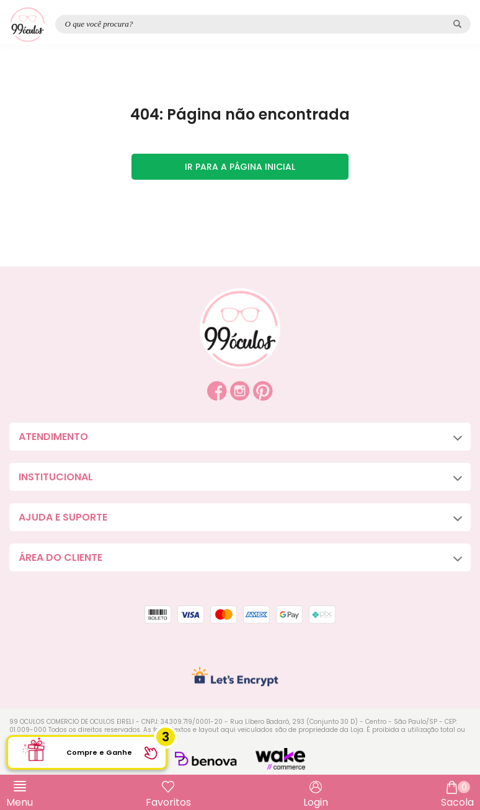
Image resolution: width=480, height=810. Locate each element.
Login (315, 802)
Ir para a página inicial (240, 167)
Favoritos (168, 802)
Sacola (457, 795)
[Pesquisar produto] (457, 24)
